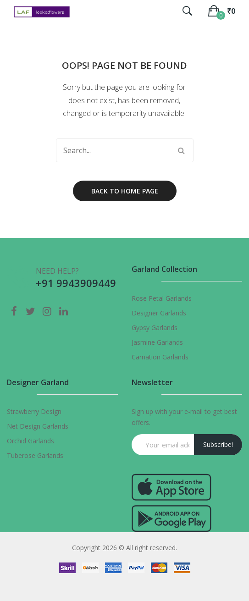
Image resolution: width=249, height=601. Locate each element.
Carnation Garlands (160, 357)
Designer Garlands (159, 313)
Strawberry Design (34, 411)
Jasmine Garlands (157, 342)
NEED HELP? (57, 271)
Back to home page (124, 191)
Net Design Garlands (37, 426)
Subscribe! (218, 444)
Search (181, 150)
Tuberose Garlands (35, 455)
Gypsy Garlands (154, 327)
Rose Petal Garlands (162, 298)
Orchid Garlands (30, 440)
